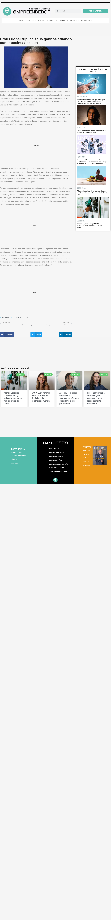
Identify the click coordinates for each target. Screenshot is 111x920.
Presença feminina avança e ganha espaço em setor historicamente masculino (96, 398)
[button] (7, 334)
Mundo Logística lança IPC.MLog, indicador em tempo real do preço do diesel (13, 398)
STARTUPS (74, 20)
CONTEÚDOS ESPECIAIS (27, 20)
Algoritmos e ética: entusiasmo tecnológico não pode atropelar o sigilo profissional (69, 398)
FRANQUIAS (63, 20)
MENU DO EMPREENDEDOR (47, 20)
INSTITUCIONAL (86, 20)
